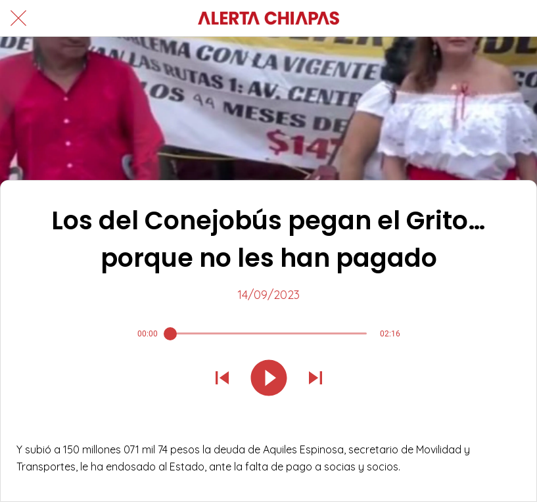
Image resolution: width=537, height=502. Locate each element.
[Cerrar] (18, 18)
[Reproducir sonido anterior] (222, 379)
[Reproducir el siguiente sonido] (315, 379)
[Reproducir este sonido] (269, 379)
